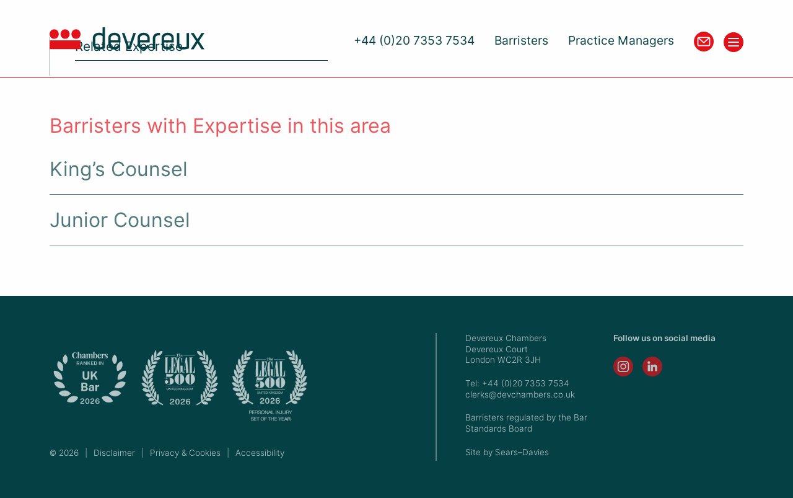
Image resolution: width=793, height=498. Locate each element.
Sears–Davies (522, 452)
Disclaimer (114, 453)
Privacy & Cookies (185, 453)
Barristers (521, 40)
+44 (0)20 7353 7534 (414, 40)
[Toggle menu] (733, 42)
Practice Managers (621, 40)
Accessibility (259, 453)
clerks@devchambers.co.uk (520, 394)
